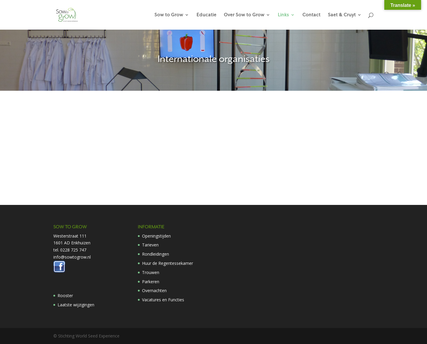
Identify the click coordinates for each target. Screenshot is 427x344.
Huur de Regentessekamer (167, 263)
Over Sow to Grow (244, 15)
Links (283, 15)
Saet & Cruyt (342, 15)
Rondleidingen (155, 254)
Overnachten (154, 290)
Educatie (206, 15)
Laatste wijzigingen (76, 305)
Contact (311, 15)
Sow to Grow (168, 15)
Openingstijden (156, 236)
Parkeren (150, 281)
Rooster (65, 295)
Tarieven (150, 245)
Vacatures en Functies (163, 299)
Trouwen (150, 272)
